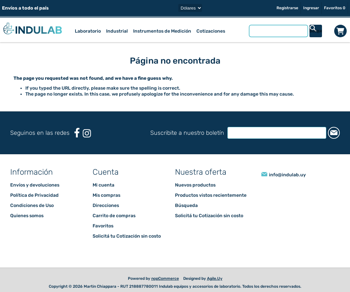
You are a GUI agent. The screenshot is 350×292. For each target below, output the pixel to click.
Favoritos (103, 226)
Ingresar (311, 8)
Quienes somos (27, 216)
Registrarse (287, 8)
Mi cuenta (103, 185)
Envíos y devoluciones (34, 185)
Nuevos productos (195, 185)
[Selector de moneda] (190, 8)
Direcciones (106, 205)
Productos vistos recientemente (211, 195)
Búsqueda (186, 205)
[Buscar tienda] (278, 31)
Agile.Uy (214, 278)
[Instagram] (87, 133)
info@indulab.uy (287, 175)
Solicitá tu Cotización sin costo (127, 236)
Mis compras (106, 195)
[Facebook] (76, 132)
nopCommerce (165, 278)
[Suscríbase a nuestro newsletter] (276, 133)
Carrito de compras (340, 31)
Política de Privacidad (34, 195)
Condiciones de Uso (32, 205)
